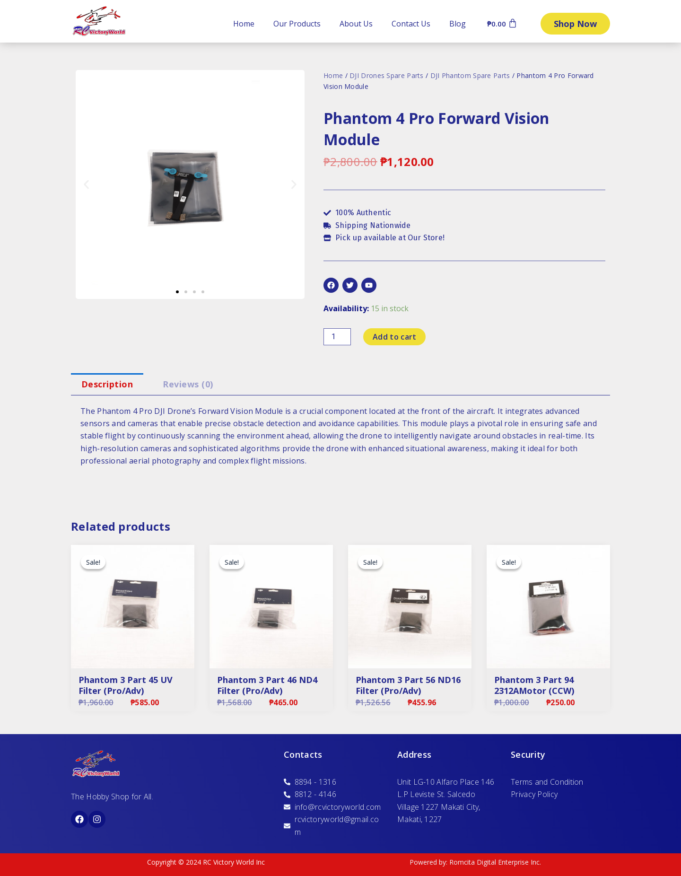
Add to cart (394, 337)
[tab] (107, 384)
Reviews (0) (188, 384)
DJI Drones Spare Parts (386, 75)
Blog (457, 23)
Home (243, 23)
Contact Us (411, 23)
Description (107, 384)
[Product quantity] (337, 336)
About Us (356, 23)
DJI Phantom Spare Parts (470, 75)
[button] (86, 185)
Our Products (297, 23)
